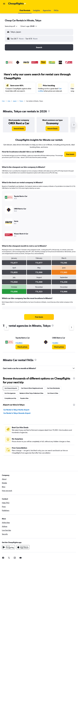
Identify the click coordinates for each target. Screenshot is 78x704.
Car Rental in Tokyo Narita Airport (16, 410)
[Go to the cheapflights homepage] (17, 4)
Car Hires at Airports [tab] (10, 388)
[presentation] (49, 111)
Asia (9, 101)
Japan (15, 101)
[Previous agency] (6, 327)
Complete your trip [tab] (10, 398)
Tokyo (21, 101)
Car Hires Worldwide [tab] (53, 388)
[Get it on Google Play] (8, 547)
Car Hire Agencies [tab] (9, 393)
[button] (4, 3)
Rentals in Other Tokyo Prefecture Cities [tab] (31, 393)
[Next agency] (71, 327)
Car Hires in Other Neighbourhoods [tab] (32, 388)
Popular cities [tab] (24, 398)
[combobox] (11, 26)
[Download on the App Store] (22, 547)
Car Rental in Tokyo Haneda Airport (16, 413)
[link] (19, 128)
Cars (3, 101)
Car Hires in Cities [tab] (52, 393)
